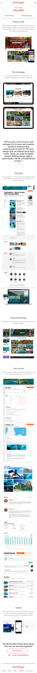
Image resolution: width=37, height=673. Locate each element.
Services (21, 670)
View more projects (20, 655)
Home (3, 670)
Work (15, 670)
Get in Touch (29, 670)
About (9, 670)
